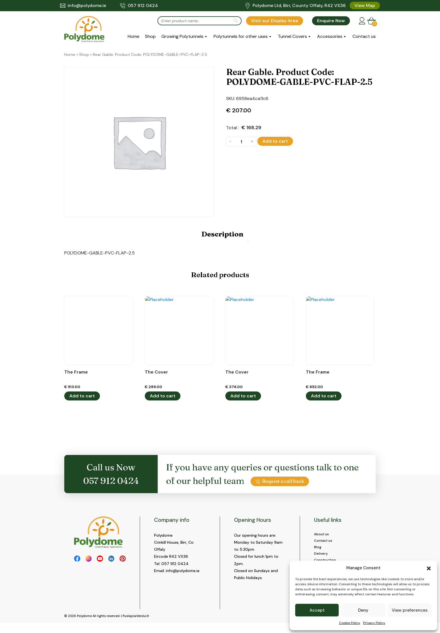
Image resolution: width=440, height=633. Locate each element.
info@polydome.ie (83, 6)
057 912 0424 (139, 6)
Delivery (321, 556)
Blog (318, 549)
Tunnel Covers (292, 36)
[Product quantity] (241, 141)
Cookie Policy (349, 623)
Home (133, 36)
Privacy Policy (374, 623)
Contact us (364, 36)
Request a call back (280, 481)
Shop (150, 36)
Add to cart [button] (82, 396)
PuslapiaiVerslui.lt (136, 626)
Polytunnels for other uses (241, 36)
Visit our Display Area (274, 21)
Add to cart (275, 141)
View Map (364, 5)
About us (322, 534)
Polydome (84, 626)
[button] (429, 568)
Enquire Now (331, 21)
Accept (317, 610)
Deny (363, 610)
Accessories (329, 36)
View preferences (410, 610)
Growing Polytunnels (182, 36)
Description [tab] (222, 234)
